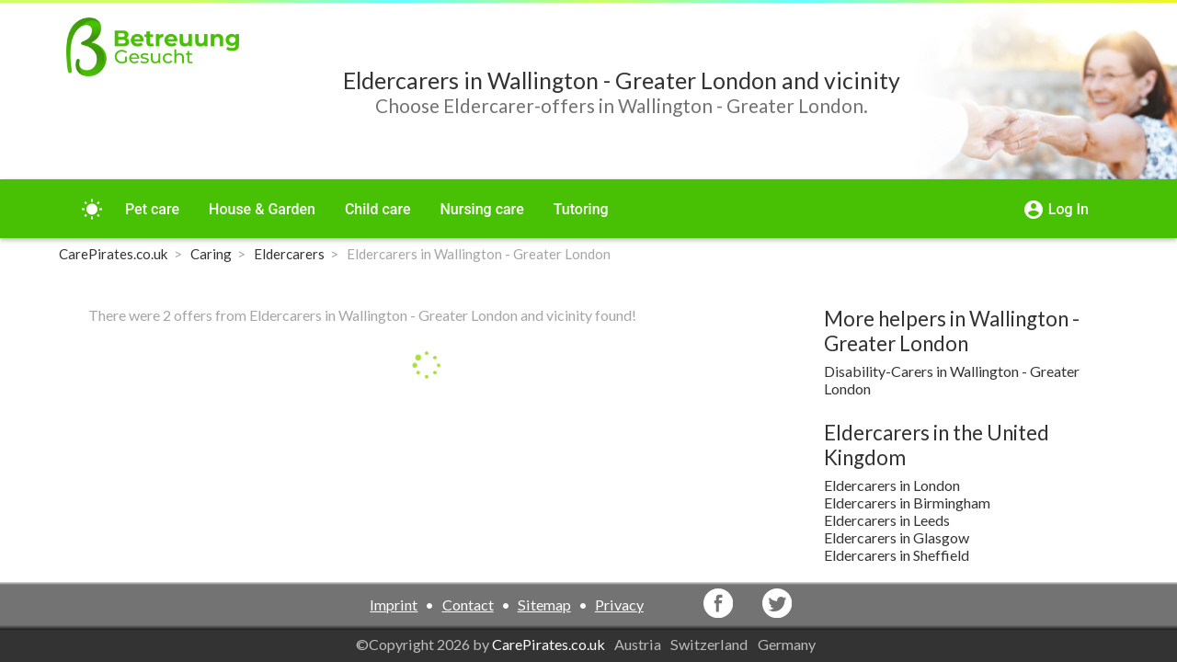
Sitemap (544, 604)
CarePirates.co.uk (548, 644)
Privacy (619, 604)
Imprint (393, 604)
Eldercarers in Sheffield (896, 555)
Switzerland (710, 644)
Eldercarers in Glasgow (896, 537)
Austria (639, 644)
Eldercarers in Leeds (887, 520)
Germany (788, 644)
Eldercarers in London (892, 485)
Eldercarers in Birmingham (907, 502)
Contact (468, 604)
